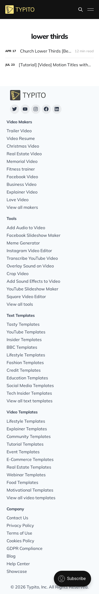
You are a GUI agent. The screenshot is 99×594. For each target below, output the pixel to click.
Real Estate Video (24, 153)
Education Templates (27, 377)
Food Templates (22, 482)
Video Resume (21, 138)
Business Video (21, 184)
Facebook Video (22, 176)
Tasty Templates (23, 324)
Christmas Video (23, 146)
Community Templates (29, 436)
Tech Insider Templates (29, 393)
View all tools (20, 304)
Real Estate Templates (29, 467)
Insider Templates (24, 339)
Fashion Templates (25, 362)
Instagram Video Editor (29, 250)
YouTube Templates (26, 331)
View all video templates (31, 497)
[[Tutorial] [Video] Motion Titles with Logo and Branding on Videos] (49, 65)
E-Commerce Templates (30, 459)
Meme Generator (23, 243)
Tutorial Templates (25, 444)
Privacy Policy (20, 525)
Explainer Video (22, 192)
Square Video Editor (26, 296)
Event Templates (23, 451)
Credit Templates (24, 370)
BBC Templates (22, 347)
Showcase (17, 571)
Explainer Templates (27, 428)
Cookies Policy (20, 540)
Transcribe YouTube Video (32, 258)
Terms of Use (19, 533)
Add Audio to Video (26, 227)
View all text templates (30, 400)
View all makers (22, 207)
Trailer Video (19, 130)
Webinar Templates (26, 474)
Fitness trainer (21, 169)
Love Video (18, 199)
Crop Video (18, 273)
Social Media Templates (30, 385)
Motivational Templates (30, 490)
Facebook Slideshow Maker (33, 235)
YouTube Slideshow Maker (32, 288)
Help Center (18, 563)
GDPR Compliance (25, 548)
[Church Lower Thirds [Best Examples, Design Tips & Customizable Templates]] (49, 51)
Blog (11, 556)
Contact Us (17, 517)
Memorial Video (22, 161)
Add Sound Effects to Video (33, 281)
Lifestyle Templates (26, 354)
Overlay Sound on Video (30, 265)
